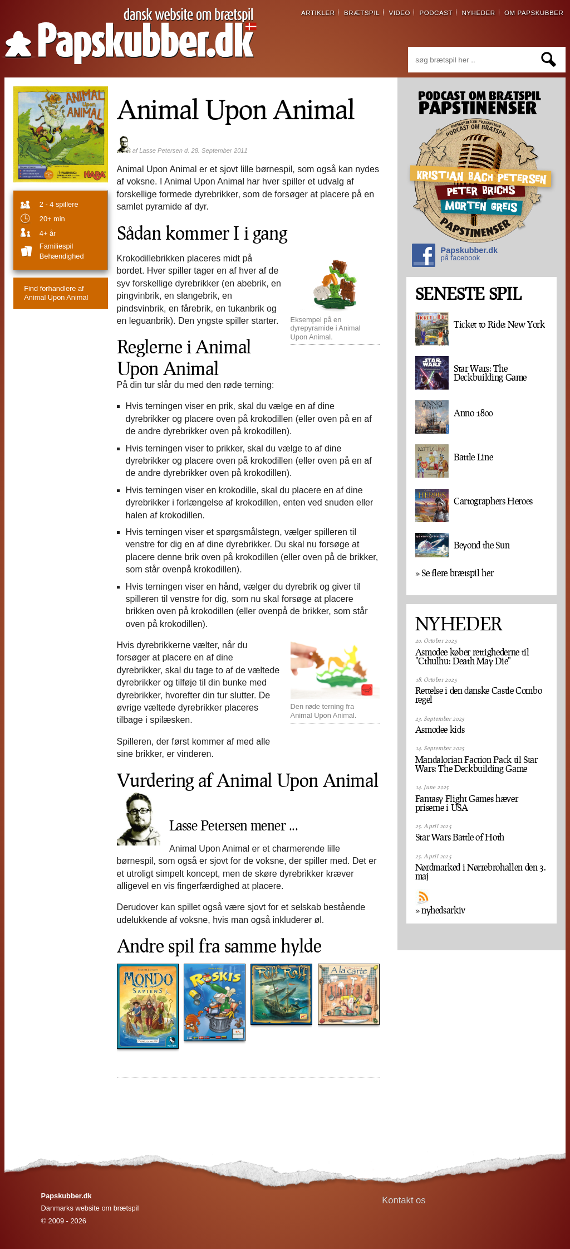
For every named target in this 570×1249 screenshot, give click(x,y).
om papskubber (533, 12)
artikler (318, 12)
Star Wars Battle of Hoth (459, 837)
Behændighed (62, 256)
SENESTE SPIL (468, 294)
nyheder (478, 12)
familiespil (56, 246)
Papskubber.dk (455, 256)
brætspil (362, 12)
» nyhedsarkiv (440, 910)
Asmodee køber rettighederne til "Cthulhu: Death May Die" (472, 656)
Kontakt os (404, 1200)
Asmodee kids (440, 729)
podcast (436, 12)
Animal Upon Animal (56, 292)
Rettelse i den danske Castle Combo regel (478, 695)
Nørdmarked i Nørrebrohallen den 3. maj (480, 872)
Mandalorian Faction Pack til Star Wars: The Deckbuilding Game (476, 764)
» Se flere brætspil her (454, 572)
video (399, 12)
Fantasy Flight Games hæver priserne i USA (466, 803)
